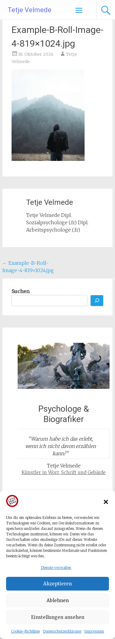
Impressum (94, 631)
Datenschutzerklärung (62, 631)
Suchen (21, 291)
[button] (106, 502)
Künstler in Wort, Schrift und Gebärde (64, 472)
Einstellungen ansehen (57, 617)
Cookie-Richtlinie (25, 631)
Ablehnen (58, 600)
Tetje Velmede (29, 10)
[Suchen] (97, 300)
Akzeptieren (57, 584)
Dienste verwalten (56, 567)
